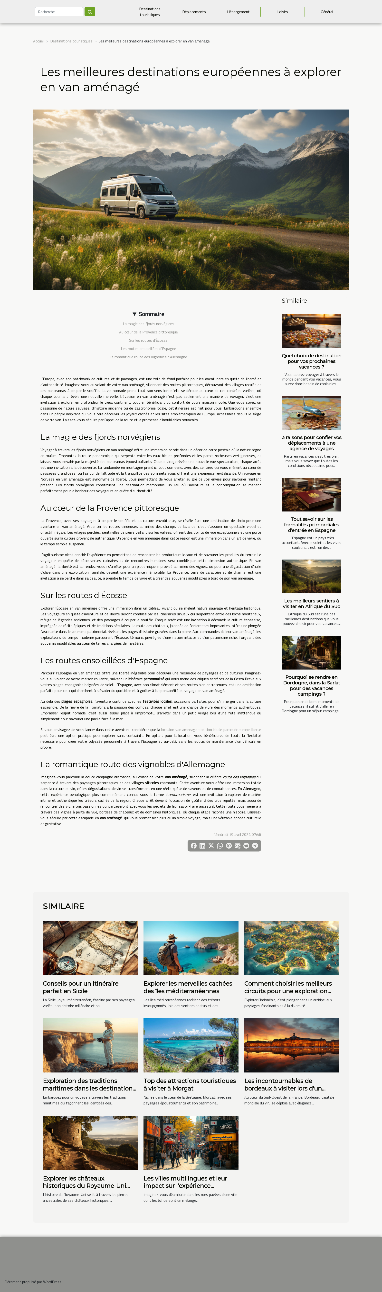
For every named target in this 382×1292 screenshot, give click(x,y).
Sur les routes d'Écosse (148, 340)
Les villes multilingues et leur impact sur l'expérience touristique (185, 1186)
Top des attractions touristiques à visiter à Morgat (189, 1084)
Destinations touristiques (150, 12)
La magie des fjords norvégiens (148, 324)
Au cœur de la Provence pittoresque (148, 332)
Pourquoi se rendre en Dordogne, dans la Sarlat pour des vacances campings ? (311, 685)
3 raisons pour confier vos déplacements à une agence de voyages (312, 442)
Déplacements (194, 12)
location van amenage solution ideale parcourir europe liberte (211, 729)
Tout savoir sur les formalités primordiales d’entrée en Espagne (311, 524)
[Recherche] (59, 11)
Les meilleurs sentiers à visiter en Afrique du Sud (312, 603)
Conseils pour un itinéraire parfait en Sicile (80, 987)
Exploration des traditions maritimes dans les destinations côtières (89, 1088)
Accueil (38, 41)
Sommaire (151, 314)
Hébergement (238, 12)
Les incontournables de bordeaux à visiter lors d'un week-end (283, 1088)
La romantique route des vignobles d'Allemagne (148, 357)
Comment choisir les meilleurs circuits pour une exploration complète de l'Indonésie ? (288, 991)
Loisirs (282, 12)
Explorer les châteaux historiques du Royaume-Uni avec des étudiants (84, 1186)
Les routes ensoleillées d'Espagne (148, 348)
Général (327, 12)
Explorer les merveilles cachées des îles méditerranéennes (187, 987)
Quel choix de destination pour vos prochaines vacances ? (312, 361)
